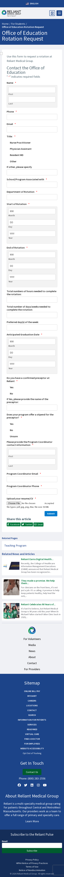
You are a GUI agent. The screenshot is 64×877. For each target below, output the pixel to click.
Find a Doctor (32, 738)
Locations (32, 705)
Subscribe (32, 850)
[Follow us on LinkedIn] (32, 785)
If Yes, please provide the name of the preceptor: (27, 401)
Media (32, 645)
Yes (11, 387)
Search (32, 715)
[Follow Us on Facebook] (19, 785)
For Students (18, 23)
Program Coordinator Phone (24, 486)
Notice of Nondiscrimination (32, 870)
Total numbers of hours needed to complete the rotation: (31, 293)
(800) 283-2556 (36, 778)
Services (32, 724)
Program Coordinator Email (24, 473)
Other (13, 161)
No (11, 393)
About (32, 657)
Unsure (14, 436)
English (32, 4)
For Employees (32, 743)
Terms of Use (32, 866)
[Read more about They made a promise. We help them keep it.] (32, 588)
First (10, 94)
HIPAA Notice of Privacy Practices (32, 863)
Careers (32, 700)
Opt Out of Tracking (32, 753)
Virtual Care (32, 734)
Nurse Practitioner (20, 142)
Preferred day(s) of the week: (23, 322)
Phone (12, 111)
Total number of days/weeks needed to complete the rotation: (28, 308)
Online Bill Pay (32, 691)
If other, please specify (19, 166)
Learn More (32, 821)
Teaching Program (15, 545)
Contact (32, 663)
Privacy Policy (32, 859)
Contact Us (32, 772)
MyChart (32, 696)
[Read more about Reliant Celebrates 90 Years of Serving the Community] (32, 611)
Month (11, 215)
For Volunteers (32, 639)
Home (5, 23)
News (32, 651)
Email (11, 124)
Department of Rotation (22, 191)
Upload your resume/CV (21, 498)
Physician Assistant (21, 148)
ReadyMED (32, 729)
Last (10, 103)
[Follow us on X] (25, 785)
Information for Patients (32, 719)
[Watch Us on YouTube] (45, 785)
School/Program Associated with (27, 179)
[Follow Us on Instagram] (38, 785)
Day (10, 226)
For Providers (32, 669)
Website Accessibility (32, 748)
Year (10, 238)
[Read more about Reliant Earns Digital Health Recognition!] (32, 565)
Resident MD (16, 155)
